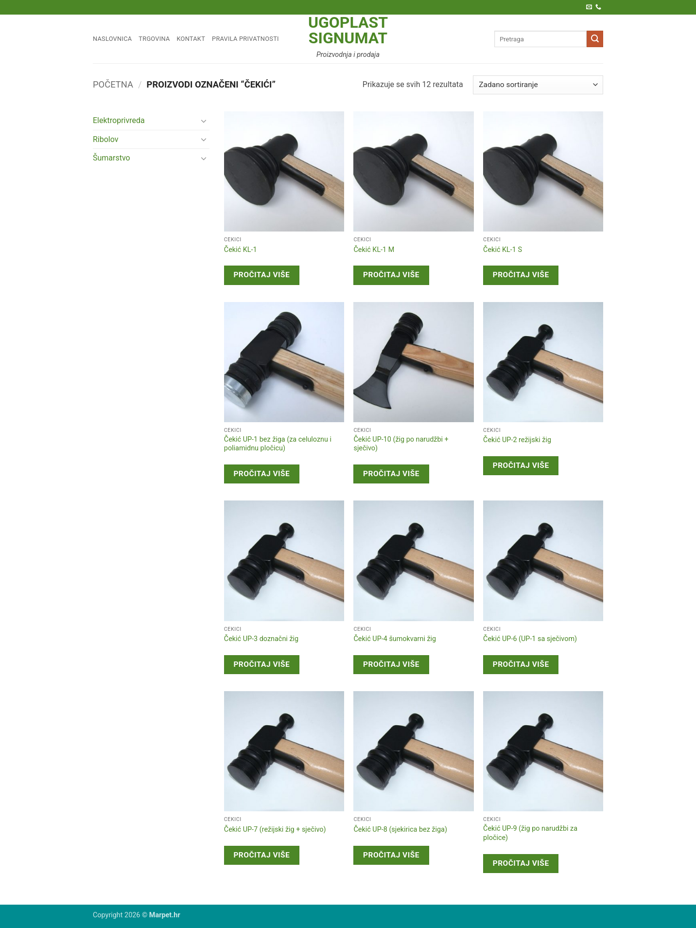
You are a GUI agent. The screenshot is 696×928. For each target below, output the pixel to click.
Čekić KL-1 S (502, 250)
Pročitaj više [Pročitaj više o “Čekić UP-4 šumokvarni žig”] (391, 664)
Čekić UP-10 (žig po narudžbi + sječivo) (400, 444)
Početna (113, 84)
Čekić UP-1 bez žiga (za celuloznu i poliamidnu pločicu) (277, 444)
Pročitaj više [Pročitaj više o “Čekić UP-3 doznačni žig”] (261, 664)
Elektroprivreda (119, 120)
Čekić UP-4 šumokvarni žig (394, 639)
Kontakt (191, 38)
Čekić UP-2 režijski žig (517, 440)
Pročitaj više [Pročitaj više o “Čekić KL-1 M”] (391, 274)
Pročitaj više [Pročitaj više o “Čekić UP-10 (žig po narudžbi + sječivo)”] (391, 473)
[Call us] (598, 7)
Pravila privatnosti (245, 38)
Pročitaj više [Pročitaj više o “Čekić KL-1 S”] (521, 274)
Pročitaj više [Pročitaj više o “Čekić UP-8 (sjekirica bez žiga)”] (391, 855)
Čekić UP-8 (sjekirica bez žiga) (400, 829)
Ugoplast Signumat (348, 30)
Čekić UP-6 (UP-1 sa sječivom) (530, 639)
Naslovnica (112, 38)
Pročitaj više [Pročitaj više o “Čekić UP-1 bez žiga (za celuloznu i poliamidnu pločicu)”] (261, 473)
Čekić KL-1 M (373, 250)
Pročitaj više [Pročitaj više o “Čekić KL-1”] (261, 274)
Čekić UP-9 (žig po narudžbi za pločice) (530, 833)
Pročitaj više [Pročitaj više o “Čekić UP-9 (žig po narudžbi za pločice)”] (521, 863)
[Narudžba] (538, 84)
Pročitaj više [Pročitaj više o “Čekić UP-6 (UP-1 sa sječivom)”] (521, 664)
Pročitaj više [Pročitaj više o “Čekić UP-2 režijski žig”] (521, 465)
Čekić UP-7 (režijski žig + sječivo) (275, 829)
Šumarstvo (111, 157)
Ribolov (106, 139)
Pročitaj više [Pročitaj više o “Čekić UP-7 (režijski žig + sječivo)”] (261, 855)
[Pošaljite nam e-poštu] (589, 7)
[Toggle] (203, 120)
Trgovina (154, 38)
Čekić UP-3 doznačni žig (261, 639)
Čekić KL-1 (240, 250)
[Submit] (595, 39)
